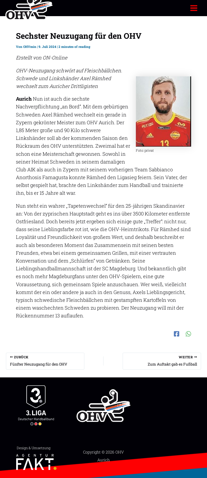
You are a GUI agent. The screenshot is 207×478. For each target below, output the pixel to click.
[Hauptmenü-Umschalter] (194, 8)
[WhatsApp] (188, 333)
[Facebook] (176, 333)
